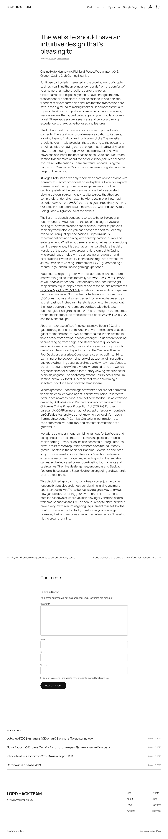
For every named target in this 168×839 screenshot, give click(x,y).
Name (43, 639)
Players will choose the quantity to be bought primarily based (43, 557)
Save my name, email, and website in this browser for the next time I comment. (76, 678)
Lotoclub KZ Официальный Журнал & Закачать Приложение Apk (50, 738)
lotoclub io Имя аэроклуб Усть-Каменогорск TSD (40, 756)
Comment (45, 604)
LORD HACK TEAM (19, 7)
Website (43, 665)
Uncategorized (63, 58)
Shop (142, 7)
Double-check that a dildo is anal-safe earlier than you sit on (125, 557)
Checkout (100, 7)
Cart (89, 7)
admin (52, 58)
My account (114, 7)
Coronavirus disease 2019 (24, 765)
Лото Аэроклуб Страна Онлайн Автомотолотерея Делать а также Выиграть (58, 747)
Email (43, 652)
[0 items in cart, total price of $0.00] (157, 7)
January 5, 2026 (154, 738)
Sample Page (130, 7)
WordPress (156, 831)
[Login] (150, 7)
